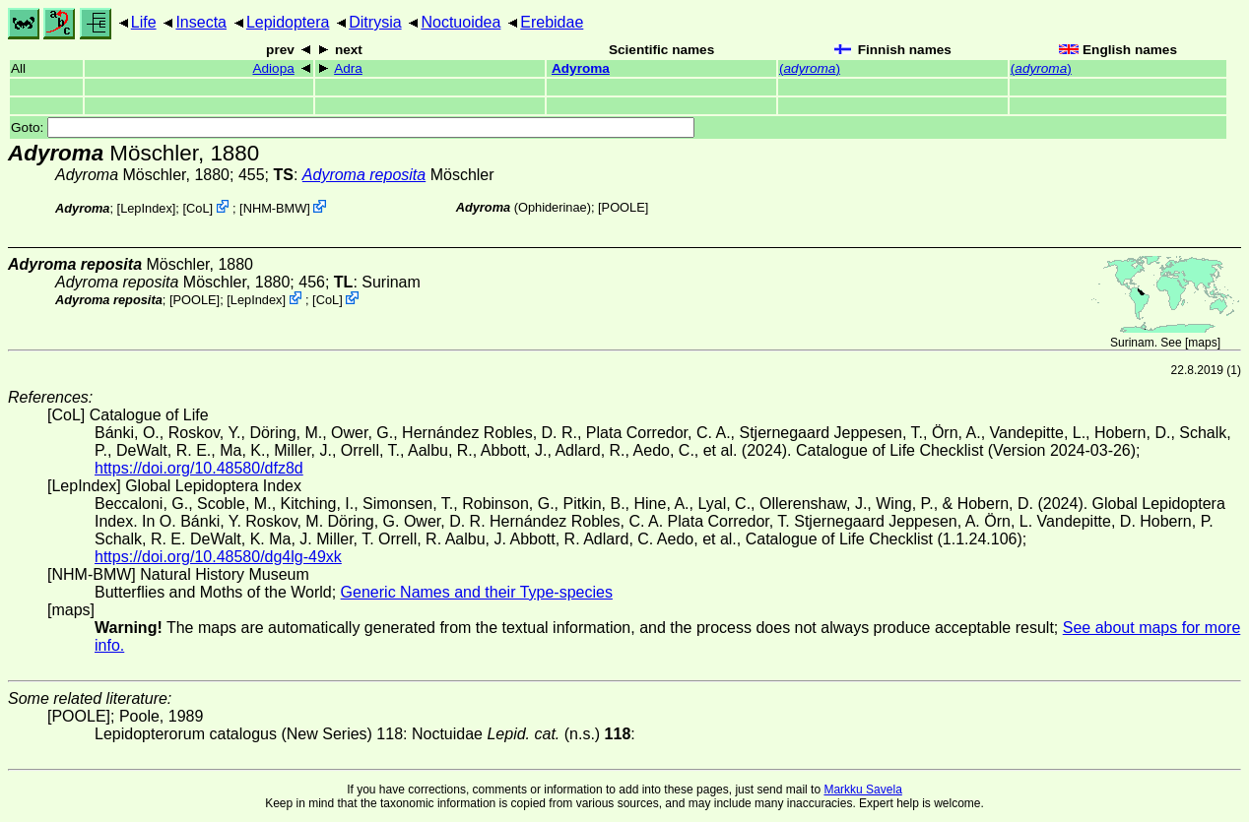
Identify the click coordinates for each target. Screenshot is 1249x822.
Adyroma (581, 68)
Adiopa (273, 68)
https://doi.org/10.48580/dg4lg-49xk (218, 556)
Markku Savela (862, 789)
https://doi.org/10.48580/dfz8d (199, 468)
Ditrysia (375, 22)
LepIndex (146, 208)
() (809, 68)
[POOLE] (623, 207)
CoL (197, 208)
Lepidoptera (288, 22)
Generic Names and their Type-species (477, 592)
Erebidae (551, 22)
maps (1202, 342)
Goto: (352, 127)
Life (144, 22)
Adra (348, 68)
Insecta (201, 22)
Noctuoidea (460, 22)
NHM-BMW (275, 208)
